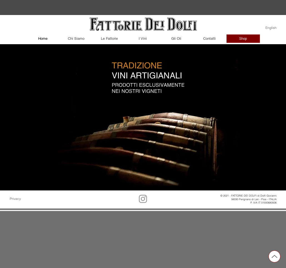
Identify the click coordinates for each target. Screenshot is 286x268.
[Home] (42, 38)
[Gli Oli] (176, 38)
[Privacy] (24, 199)
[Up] (274, 256)
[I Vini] (143, 38)
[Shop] (243, 38)
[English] (268, 28)
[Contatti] (209, 38)
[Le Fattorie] (109, 38)
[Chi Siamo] (76, 38)
